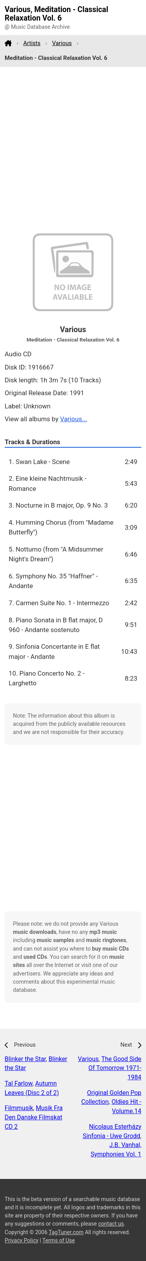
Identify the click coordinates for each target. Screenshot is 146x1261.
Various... (73, 419)
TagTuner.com (66, 1232)
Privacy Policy (22, 1240)
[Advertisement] (73, 150)
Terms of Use (58, 1240)
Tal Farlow (18, 1083)
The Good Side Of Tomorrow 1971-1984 (114, 1068)
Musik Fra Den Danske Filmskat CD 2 (34, 1117)
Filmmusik (19, 1108)
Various (62, 43)
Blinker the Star (25, 1059)
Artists (31, 43)
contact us (111, 1224)
